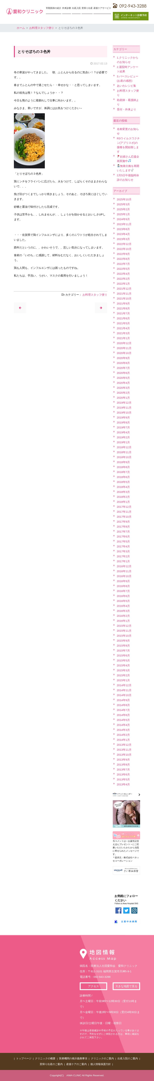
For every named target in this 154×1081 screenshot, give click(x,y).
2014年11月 (124, 690)
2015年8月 (123, 645)
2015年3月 (123, 670)
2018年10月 (124, 457)
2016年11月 (124, 571)
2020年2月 (123, 392)
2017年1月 (123, 561)
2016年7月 (123, 591)
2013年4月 (123, 784)
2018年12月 (124, 447)
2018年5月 (123, 481)
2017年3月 (123, 551)
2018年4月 (123, 486)
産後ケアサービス (102, 8)
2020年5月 (123, 377)
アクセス (93, 986)
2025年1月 (123, 214)
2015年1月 (123, 680)
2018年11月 (124, 452)
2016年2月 (123, 615)
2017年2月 (123, 556)
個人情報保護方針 (100, 1064)
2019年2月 (123, 437)
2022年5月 (123, 268)
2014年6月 (123, 715)
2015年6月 (123, 655)
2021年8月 (123, 308)
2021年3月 (123, 333)
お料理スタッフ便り (41, 27)
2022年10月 (124, 248)
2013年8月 (123, 764)
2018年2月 (123, 496)
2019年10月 (124, 412)
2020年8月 (123, 362)
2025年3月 (123, 204)
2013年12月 (124, 744)
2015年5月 (123, 660)
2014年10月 (124, 695)
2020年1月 (123, 397)
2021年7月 (123, 313)
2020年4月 (123, 382)
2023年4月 (123, 234)
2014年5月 (123, 719)
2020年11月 (124, 348)
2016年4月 (123, 605)
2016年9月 (123, 581)
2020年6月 (123, 372)
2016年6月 (123, 596)
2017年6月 (123, 536)
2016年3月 (123, 610)
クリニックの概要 (45, 1058)
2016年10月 (124, 576)
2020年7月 (123, 367)
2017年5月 (123, 541)
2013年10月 (124, 754)
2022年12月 (124, 244)
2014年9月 (123, 700)
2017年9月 (123, 521)
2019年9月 (123, 417)
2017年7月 (123, 531)
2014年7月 (123, 710)
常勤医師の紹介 (53, 8)
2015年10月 (124, 635)
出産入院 (76, 8)
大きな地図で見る (126, 986)
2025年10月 (124, 199)
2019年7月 (123, 427)
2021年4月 (123, 328)
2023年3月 (123, 239)
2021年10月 (124, 298)
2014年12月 (124, 685)
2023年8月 (123, 229)
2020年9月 (123, 358)
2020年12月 (124, 343)
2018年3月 (123, 491)
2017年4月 (123, 546)
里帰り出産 (87, 8)
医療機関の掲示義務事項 (73, 1058)
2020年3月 (123, 387)
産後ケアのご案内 (76, 1064)
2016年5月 (123, 600)
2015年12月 (124, 625)
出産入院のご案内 (127, 1058)
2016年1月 (123, 620)
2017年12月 (124, 506)
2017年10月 (124, 516)
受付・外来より (126, 109)
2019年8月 (123, 422)
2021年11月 (124, 293)
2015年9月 (123, 640)
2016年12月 (124, 566)
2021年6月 (123, 318)
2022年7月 (123, 263)
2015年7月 (123, 650)
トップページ (23, 1058)
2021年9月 (123, 303)
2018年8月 (123, 467)
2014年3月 (123, 729)
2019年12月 (124, 402)
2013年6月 (123, 774)
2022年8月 (123, 258)
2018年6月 (123, 477)
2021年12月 (124, 288)
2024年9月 (123, 219)
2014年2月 (123, 734)
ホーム (21, 27)
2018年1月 (123, 501)
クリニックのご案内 (102, 1058)
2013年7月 (123, 769)
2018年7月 (123, 472)
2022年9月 (123, 253)
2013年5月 (123, 779)
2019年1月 (123, 442)
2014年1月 (123, 739)
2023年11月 (124, 224)
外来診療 (66, 8)
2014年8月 (123, 705)
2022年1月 (123, 283)
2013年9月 (123, 759)
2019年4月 (123, 432)
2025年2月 (123, 209)
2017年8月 (123, 526)
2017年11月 (124, 511)
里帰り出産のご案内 (51, 1064)
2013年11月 (124, 749)
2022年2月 (123, 278)
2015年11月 (124, 630)
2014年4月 (123, 724)
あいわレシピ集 (126, 85)
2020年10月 (124, 353)
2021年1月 (123, 338)
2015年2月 (123, 675)
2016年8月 (123, 586)
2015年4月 (123, 665)
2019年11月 (124, 407)
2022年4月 (123, 273)
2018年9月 (123, 462)
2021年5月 (123, 323)
